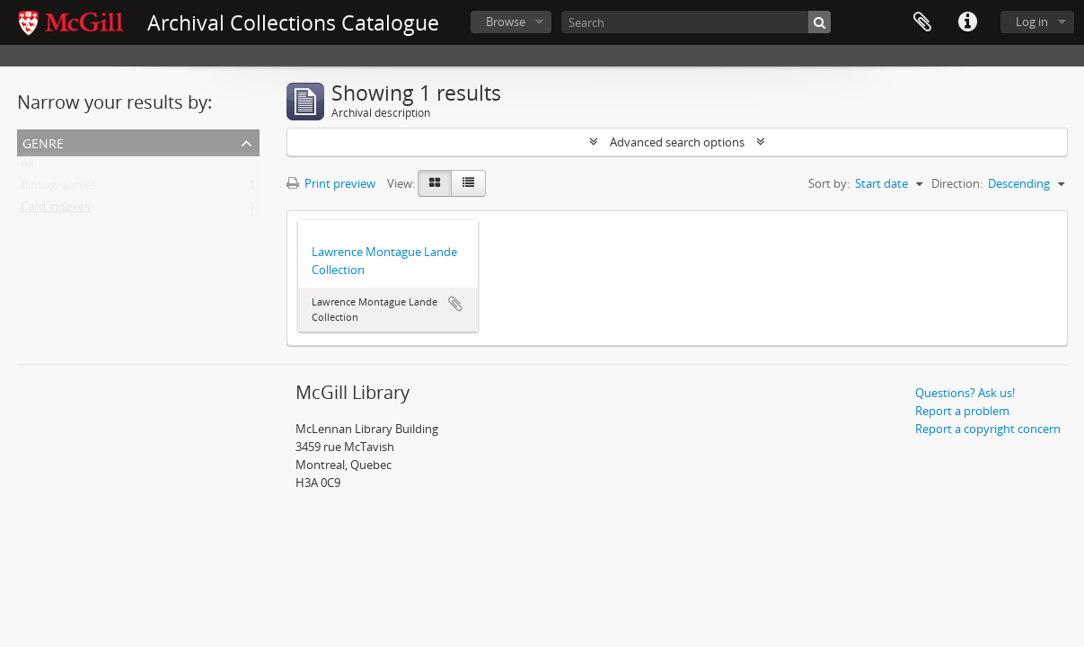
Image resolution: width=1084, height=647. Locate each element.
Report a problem (962, 411)
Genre (43, 141)
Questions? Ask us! (965, 393)
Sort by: (829, 183)
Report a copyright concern (988, 429)
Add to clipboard (455, 304)
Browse (505, 21)
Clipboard (922, 22)
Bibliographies (58, 189)
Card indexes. (57, 210)
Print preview (330, 183)
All (27, 167)
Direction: (957, 183)
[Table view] (468, 183)
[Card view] (435, 183)
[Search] (696, 22)
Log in (1032, 21)
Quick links (967, 22)
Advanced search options (677, 142)
